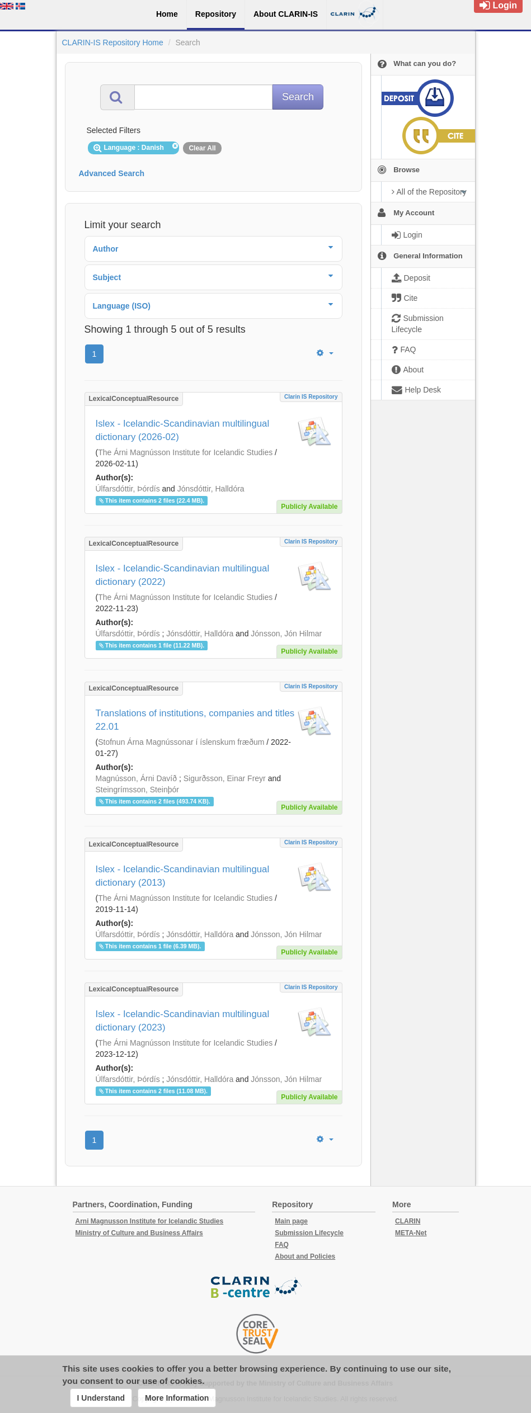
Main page (291, 1221)
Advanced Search (112, 173)
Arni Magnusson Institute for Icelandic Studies (150, 1221)
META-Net (410, 1233)
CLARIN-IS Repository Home (112, 42)
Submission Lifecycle (309, 1233)
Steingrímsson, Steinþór (137, 789)
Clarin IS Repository (311, 397)
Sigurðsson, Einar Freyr (225, 778)
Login (498, 5)
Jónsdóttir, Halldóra (211, 488)
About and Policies (305, 1256)
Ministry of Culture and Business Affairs (139, 1233)
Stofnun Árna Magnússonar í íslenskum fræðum (181, 742)
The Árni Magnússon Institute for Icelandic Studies (185, 452)
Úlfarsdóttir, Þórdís (128, 488)
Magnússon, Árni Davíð (136, 778)
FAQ (282, 1245)
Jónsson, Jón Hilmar (286, 633)
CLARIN (407, 1221)
